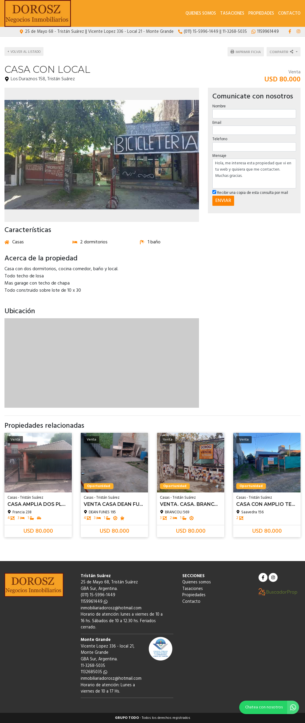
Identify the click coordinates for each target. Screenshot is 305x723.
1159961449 (94, 601)
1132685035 (94, 672)
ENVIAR (223, 200)
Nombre (219, 106)
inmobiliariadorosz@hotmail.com (111, 608)
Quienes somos (201, 13)
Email (216, 122)
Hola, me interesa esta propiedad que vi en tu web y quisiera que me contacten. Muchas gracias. (254, 173)
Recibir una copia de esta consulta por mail (250, 192)
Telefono (219, 138)
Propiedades (261, 13)
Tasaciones (232, 13)
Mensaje (219, 155)
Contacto (289, 13)
